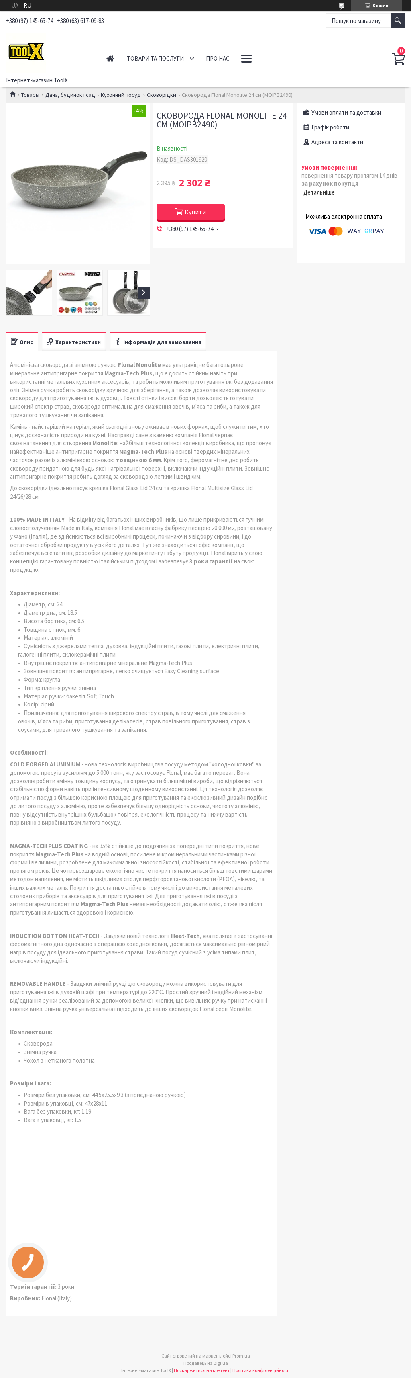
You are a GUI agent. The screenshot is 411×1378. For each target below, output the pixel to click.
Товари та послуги (155, 58)
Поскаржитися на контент (202, 1370)
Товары (30, 94)
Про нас (218, 58)
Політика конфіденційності (261, 1370)
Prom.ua (241, 1356)
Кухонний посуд (121, 94)
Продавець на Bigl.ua (205, 1363)
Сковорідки (161, 94)
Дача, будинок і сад (70, 94)
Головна (110, 58)
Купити (195, 212)
